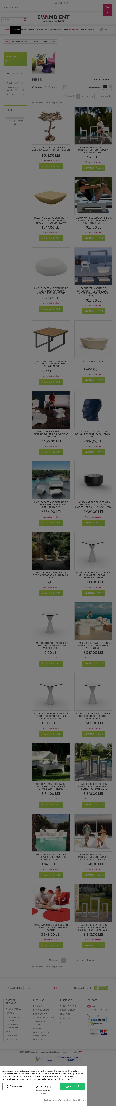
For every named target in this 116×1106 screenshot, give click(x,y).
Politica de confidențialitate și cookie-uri (64, 1100)
